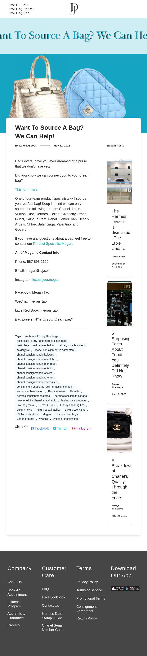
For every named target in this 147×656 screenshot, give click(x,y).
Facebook (40, 428)
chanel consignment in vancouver (37, 382)
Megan (46, 414)
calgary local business (72, 345)
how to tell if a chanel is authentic (36, 400)
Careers (13, 625)
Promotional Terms (90, 598)
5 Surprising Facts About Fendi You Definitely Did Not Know (121, 354)
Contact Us (50, 605)
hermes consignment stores (33, 395)
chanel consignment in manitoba (36, 359)
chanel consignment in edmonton (54, 350)
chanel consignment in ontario (34, 368)
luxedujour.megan (46, 280)
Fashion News (56, 391)
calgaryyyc (23, 350)
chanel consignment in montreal (36, 363)
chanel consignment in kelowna (35, 354)
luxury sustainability (48, 409)
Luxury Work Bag (75, 409)
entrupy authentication (30, 391)
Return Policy (86, 618)
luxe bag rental (25, 405)
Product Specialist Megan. (53, 244)
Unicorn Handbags (67, 414)
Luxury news (24, 409)
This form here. (26, 189)
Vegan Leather (25, 418)
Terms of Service (89, 590)
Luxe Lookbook (53, 597)
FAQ (45, 589)
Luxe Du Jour (18, 5)
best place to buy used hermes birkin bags (42, 340)
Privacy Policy (87, 582)
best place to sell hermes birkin (35, 345)
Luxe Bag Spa (18, 13)
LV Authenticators (27, 414)
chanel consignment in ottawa (34, 372)
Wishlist (43, 418)
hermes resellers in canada (71, 395)
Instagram (81, 428)
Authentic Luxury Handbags (41, 336)
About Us (14, 582)
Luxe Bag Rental (20, 9)
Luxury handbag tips (72, 405)
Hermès (74, 391)
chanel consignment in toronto (35, 377)
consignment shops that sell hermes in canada (44, 386)
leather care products (73, 400)
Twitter (60, 428)
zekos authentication (65, 418)
